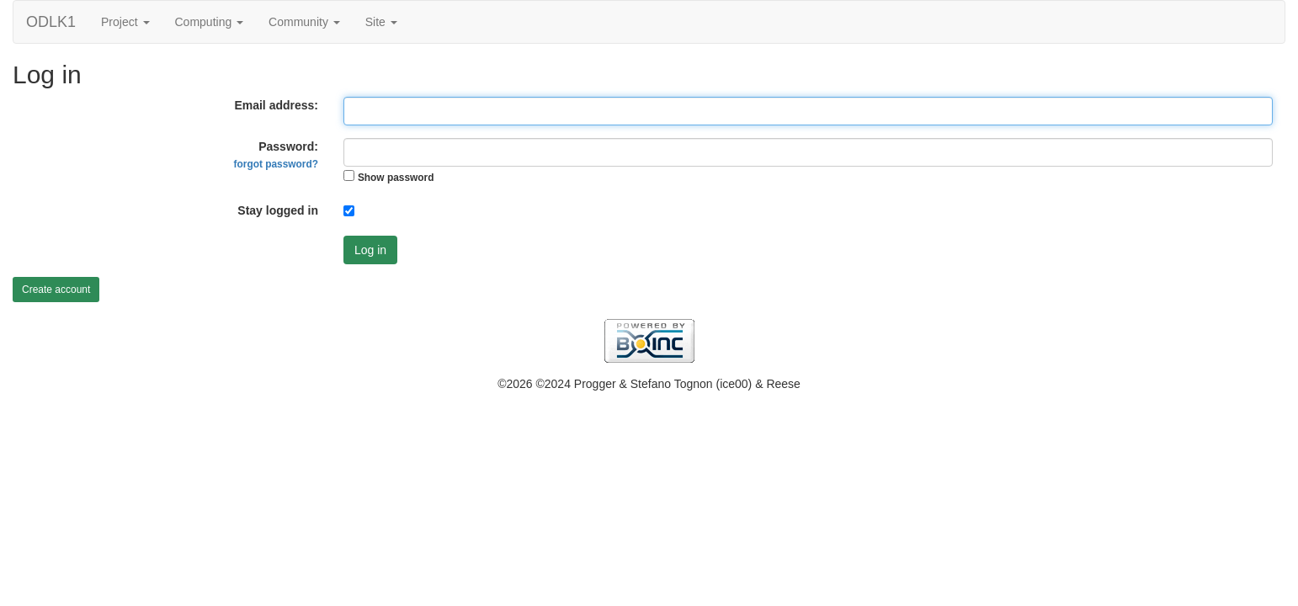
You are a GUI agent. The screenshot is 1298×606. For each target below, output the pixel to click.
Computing (209, 22)
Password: (276, 155)
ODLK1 (51, 21)
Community (304, 22)
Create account (56, 289)
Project (125, 22)
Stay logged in (277, 210)
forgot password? (276, 164)
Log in (370, 250)
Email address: (276, 105)
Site (381, 22)
